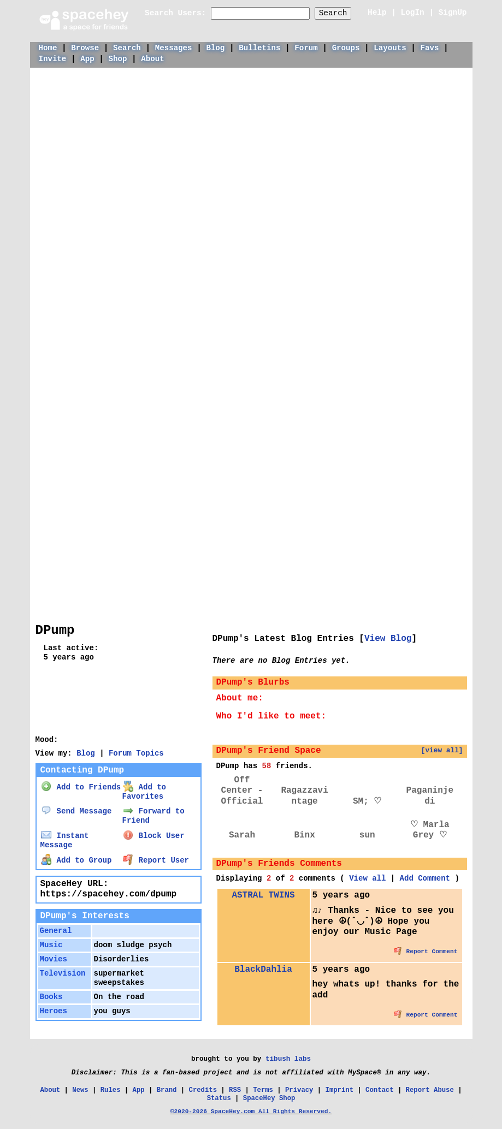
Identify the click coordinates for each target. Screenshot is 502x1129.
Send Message (76, 811)
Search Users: (175, 13)
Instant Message (64, 840)
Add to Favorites (144, 792)
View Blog (387, 639)
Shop (118, 59)
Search (333, 13)
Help (377, 12)
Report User (156, 860)
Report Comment (426, 951)
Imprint (339, 1090)
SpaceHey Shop (269, 1098)
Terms (263, 1090)
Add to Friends (81, 787)
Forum (305, 48)
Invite (53, 59)
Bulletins (259, 48)
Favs (430, 48)
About (152, 59)
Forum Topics (136, 753)
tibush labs (288, 1059)
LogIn (412, 12)
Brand (167, 1090)
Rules (111, 1090)
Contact (379, 1090)
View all (367, 878)
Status (219, 1098)
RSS (235, 1090)
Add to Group (76, 860)
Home (48, 48)
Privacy (299, 1090)
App (87, 59)
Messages (173, 48)
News (80, 1090)
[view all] (442, 750)
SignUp (453, 12)
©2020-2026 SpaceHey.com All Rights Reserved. (251, 1111)
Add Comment (425, 878)
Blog (215, 48)
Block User (154, 835)
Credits (203, 1090)
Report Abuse (430, 1090)
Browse (85, 48)
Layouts (390, 48)
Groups (346, 48)
